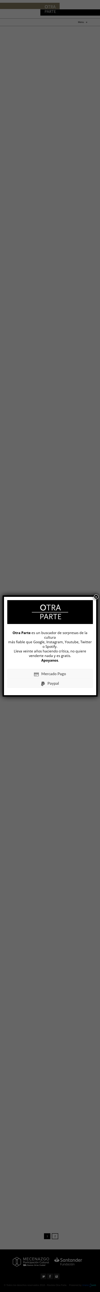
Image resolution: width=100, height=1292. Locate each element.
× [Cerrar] (96, 596)
